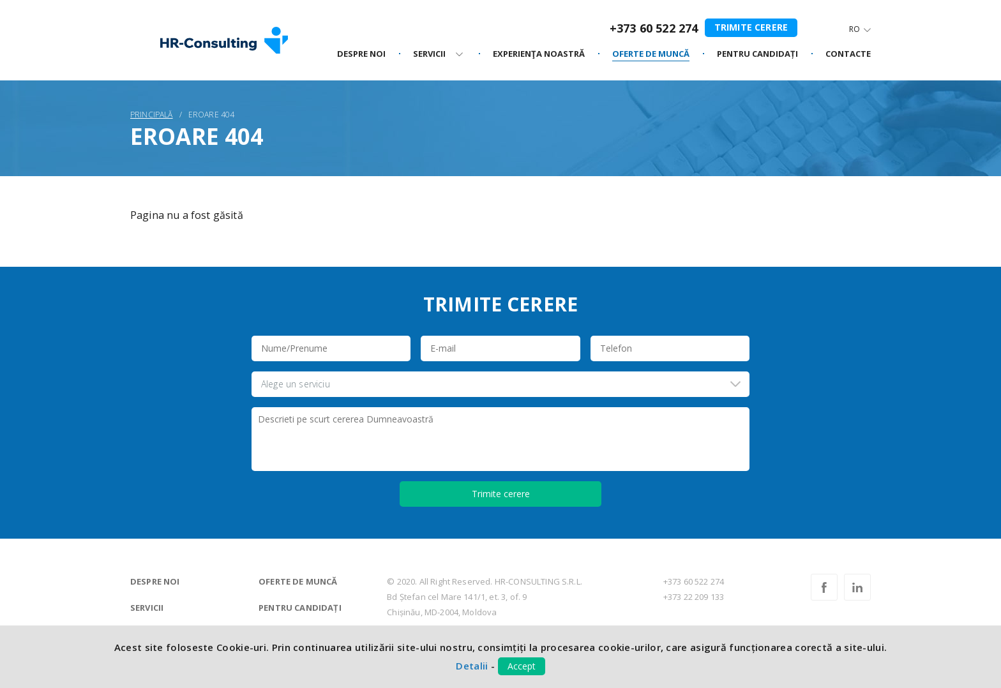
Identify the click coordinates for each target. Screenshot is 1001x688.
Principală (151, 114)
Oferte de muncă (298, 581)
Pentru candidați (300, 607)
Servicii (146, 607)
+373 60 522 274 (654, 28)
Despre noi (155, 581)
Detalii (472, 665)
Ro (854, 29)
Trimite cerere (751, 27)
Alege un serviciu (295, 384)
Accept (522, 666)
